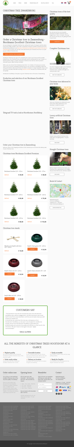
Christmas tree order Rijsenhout (45, 423)
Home (14, 3)
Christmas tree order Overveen (45, 420)
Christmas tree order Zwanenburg (60, 430)
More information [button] (57, 207)
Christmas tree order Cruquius (10, 433)
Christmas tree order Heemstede (25, 418)
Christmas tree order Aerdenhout (8, 411)
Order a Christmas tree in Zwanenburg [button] (14, 54)
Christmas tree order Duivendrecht (25, 409)
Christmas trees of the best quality (60, 12)
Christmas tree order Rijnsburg (45, 422)
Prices (20, 3)
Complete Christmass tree (59, 48)
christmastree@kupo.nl (58, 204)
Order (25, 3)
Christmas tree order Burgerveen (8, 431)
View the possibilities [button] (57, 74)
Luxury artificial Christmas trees (60, 116)
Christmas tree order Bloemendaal (8, 427)
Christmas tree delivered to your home (60, 82)
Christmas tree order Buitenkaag (10, 429)
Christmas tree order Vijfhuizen (63, 417)
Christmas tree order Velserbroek (60, 415)
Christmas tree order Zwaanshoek (60, 427)
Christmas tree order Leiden (27, 425)
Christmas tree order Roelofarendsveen (43, 425)
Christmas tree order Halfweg (27, 416)
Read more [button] (57, 142)
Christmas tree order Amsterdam (8, 417)
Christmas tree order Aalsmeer (10, 407)
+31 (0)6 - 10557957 (66, 382)
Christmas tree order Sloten (62, 406)
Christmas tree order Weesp (62, 425)
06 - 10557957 (58, 202)
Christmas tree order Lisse (44, 407)
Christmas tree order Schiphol (45, 436)
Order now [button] (57, 41)
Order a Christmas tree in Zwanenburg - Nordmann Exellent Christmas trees (5, 2)
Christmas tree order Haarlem (28, 412)
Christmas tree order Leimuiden (28, 429)
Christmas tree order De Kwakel (10, 435)
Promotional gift (34, 3)
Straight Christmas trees (59, 149)
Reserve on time (26, 69)
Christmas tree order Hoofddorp (10, 406)
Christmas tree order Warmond (63, 423)
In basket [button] (32, 249)
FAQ (53, 3)
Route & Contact (45, 3)
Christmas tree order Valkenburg (63, 413)
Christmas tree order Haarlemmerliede (25, 414)
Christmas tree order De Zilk (27, 406)
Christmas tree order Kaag (27, 422)
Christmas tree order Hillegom (28, 420)
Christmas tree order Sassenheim (43, 434)
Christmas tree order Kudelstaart (28, 423)
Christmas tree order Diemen (27, 407)
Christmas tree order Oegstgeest (43, 412)
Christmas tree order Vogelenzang (60, 420)
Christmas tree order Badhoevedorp (8, 420)
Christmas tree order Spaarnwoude (60, 409)
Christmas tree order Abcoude (10, 409)
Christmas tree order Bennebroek (8, 422)
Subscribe (45, 391)
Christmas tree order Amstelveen (8, 414)
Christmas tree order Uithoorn (63, 412)
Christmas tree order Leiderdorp (28, 426)
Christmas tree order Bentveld (10, 425)
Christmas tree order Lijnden (44, 406)
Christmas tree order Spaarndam (63, 407)
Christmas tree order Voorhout (63, 422)
